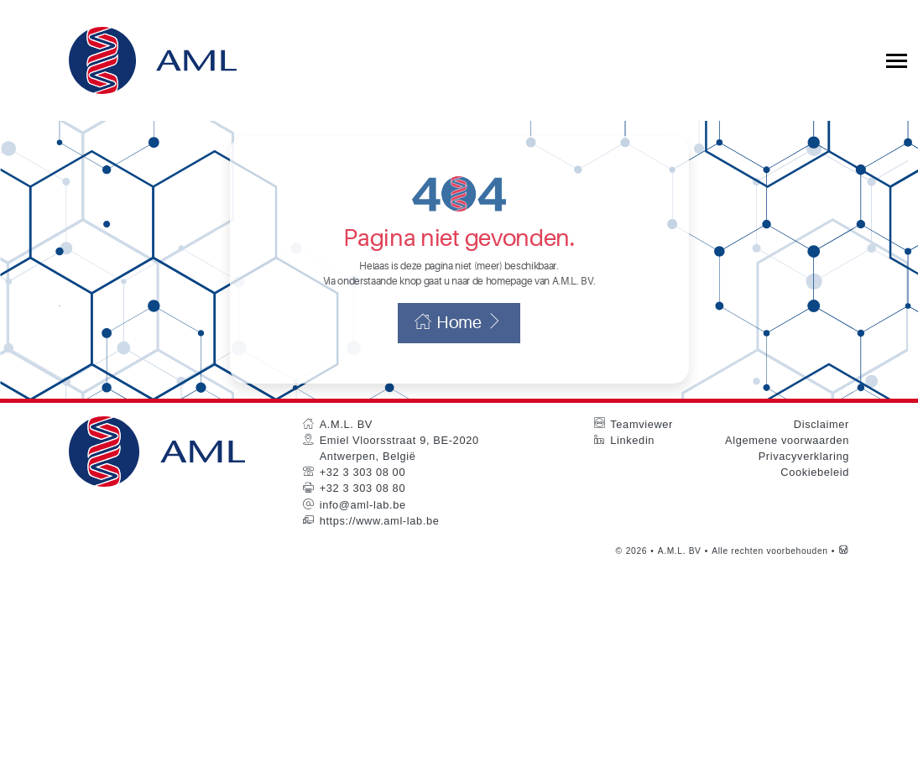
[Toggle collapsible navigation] (896, 61)
